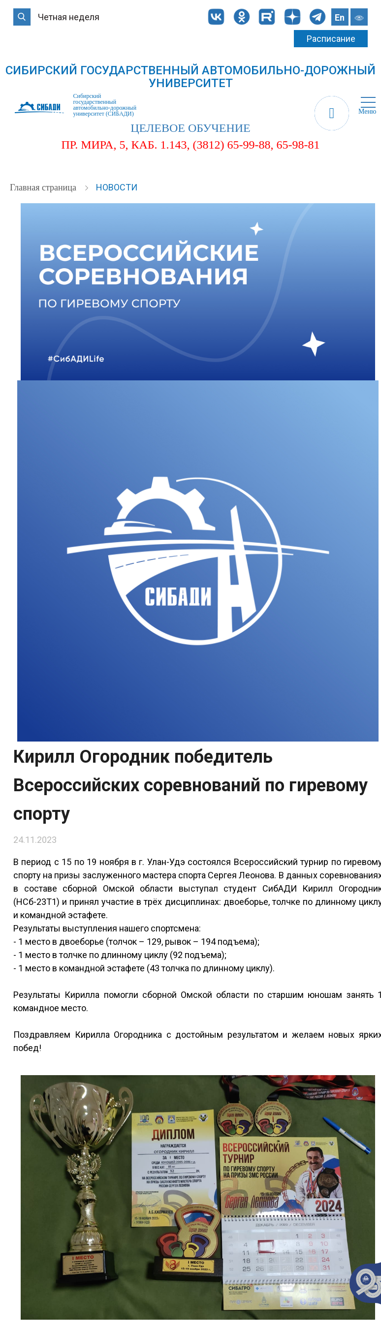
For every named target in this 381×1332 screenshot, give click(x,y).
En (340, 17)
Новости (116, 187)
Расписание (331, 38)
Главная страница (44, 187)
